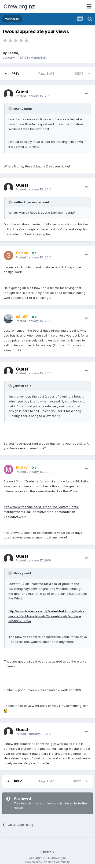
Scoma (12, 53)
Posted (33, 96)
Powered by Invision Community (47, 862)
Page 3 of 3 (47, 73)
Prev (15, 73)
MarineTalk (39, 57)
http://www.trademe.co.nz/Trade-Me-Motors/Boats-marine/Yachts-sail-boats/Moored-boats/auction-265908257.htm (41, 512)
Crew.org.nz (19, 6)
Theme (48, 852)
